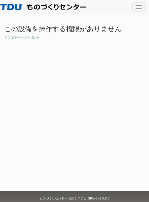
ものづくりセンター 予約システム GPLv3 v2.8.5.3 (74, 198)
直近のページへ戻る (22, 37)
